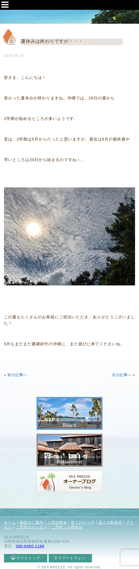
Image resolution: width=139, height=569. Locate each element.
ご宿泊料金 (57, 522)
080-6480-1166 (30, 546)
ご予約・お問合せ (67, 527)
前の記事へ (17, 375)
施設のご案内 (31, 522)
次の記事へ (122, 375)
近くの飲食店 (110, 522)
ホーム (10, 522)
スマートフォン (70, 558)
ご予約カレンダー (31, 527)
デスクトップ (25, 558)
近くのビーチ (83, 522)
